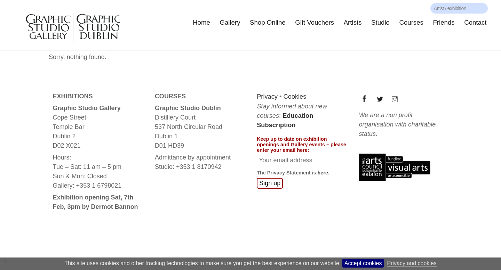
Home (201, 22)
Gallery (230, 22)
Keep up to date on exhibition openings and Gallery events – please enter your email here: (301, 144)
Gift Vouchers (314, 22)
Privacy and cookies (411, 263)
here (323, 172)
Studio (380, 22)
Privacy (267, 96)
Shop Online (268, 22)
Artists (353, 22)
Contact (475, 22)
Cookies (294, 96)
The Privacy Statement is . (293, 172)
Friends (443, 22)
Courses (411, 22)
